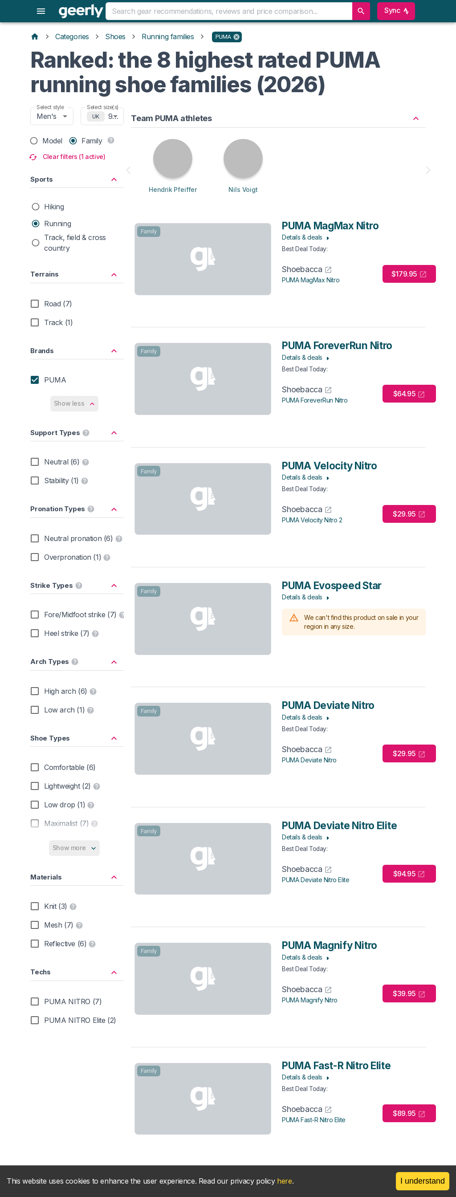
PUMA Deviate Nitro (309, 760)
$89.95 (409, 1113)
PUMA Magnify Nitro (310, 1000)
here (284, 1181)
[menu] (41, 11)
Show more (74, 848)
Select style (50, 107)
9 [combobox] (110, 116)
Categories (72, 36)
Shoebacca (307, 269)
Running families (168, 36)
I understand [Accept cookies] (422, 1181)
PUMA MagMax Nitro (310, 280)
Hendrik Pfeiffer (173, 189)
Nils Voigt (242, 189)
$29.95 (409, 514)
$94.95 (409, 874)
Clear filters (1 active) (68, 157)
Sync (396, 11)
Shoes (115, 36)
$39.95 (409, 993)
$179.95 (409, 274)
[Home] (34, 36)
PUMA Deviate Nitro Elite (315, 880)
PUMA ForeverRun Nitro (315, 400)
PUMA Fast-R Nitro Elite (314, 1120)
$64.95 (409, 394)
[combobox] (228, 11)
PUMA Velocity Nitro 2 (312, 520)
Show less (74, 403)
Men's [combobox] (47, 116)
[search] (361, 11)
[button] (227, 37)
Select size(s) (103, 107)
